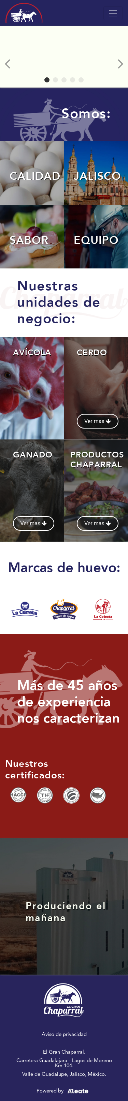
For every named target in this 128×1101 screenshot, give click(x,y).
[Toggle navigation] (113, 13)
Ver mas (97, 421)
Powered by (64, 1091)
